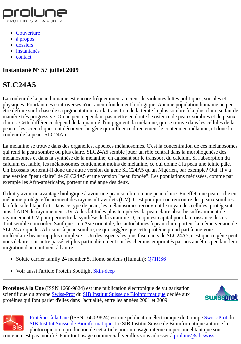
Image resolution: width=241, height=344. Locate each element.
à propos (25, 39)
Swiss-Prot (63, 294)
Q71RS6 (157, 259)
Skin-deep (104, 271)
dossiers (24, 45)
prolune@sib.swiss (194, 335)
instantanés (28, 51)
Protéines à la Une (49, 317)
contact (23, 57)
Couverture (28, 33)
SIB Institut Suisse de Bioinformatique (124, 294)
